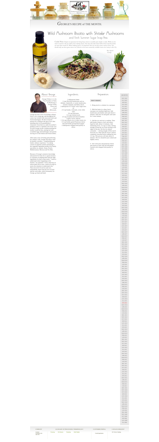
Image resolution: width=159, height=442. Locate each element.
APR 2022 (124, 112)
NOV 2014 (124, 292)
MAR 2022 (124, 114)
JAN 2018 (124, 215)
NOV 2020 (124, 147)
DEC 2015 (124, 266)
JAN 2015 (124, 288)
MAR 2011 (124, 382)
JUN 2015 (124, 278)
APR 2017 (124, 234)
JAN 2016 (124, 264)
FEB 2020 (124, 165)
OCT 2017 (124, 222)
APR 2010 (124, 404)
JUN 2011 (124, 375)
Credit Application (99, 433)
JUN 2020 (124, 157)
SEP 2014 (124, 297)
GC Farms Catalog (116, 432)
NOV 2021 (124, 122)
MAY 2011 (124, 378)
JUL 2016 (124, 252)
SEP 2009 (124, 418)
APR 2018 (124, 209)
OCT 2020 (124, 149)
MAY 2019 (124, 183)
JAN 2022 (124, 118)
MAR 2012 (124, 357)
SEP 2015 (124, 272)
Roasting (68, 432)
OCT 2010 (124, 392)
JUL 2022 (124, 106)
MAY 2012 (124, 353)
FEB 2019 (124, 189)
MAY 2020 (124, 159)
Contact (37, 432)
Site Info (38, 434)
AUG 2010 (124, 396)
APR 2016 (124, 258)
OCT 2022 (124, 100)
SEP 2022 (124, 102)
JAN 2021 (124, 143)
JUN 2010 (124, 400)
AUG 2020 (124, 153)
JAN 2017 (124, 240)
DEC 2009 (124, 412)
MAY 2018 (124, 207)
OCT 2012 (124, 343)
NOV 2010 (124, 390)
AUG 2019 (124, 177)
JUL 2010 (124, 398)
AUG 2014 (124, 299)
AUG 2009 (124, 420)
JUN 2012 (124, 351)
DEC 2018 (124, 193)
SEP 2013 (124, 321)
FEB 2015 (124, 286)
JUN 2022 (124, 108)
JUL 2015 (124, 276)
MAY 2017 (124, 232)
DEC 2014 (124, 290)
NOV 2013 (124, 317)
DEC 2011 (124, 363)
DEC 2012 (124, 339)
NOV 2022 (124, 98)
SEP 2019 (124, 175)
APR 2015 (124, 282)
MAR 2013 (124, 333)
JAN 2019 (124, 191)
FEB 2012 (124, 359)
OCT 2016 (124, 246)
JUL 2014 (124, 301)
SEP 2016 (124, 248)
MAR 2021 (124, 139)
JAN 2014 (124, 313)
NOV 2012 (124, 341)
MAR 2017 (124, 236)
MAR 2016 (124, 260)
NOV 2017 (124, 220)
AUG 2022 (124, 104)
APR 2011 (124, 380)
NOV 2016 (124, 244)
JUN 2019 (124, 181)
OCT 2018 (124, 197)
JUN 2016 (124, 254)
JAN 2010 (124, 410)
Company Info (39, 433)
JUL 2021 (124, 130)
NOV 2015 (124, 268)
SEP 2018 (124, 199)
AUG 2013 (124, 323)
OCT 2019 (124, 173)
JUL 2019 (124, 179)
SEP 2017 (124, 224)
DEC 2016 (124, 242)
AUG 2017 (124, 226)
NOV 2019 (124, 171)
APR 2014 (124, 307)
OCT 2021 (124, 124)
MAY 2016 (124, 256)
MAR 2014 (124, 309)
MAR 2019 (124, 187)
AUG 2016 (124, 250)
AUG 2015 (124, 274)
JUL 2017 (124, 228)
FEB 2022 (124, 116)
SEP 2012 (124, 345)
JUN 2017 (124, 230)
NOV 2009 (124, 414)
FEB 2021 (124, 141)
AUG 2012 (124, 347)
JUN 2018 (124, 205)
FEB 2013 (124, 335)
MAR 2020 (124, 163)
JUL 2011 (124, 373)
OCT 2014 (124, 294)
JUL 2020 (124, 155)
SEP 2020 (124, 151)
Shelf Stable (77, 432)
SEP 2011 (124, 369)
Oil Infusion (60, 432)
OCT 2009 (124, 416)
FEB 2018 (124, 213)
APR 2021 (124, 137)
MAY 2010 (124, 402)
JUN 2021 (124, 132)
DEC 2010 (124, 388)
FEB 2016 (124, 262)
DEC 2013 (124, 315)
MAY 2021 (124, 134)
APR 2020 (124, 161)
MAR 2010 (124, 406)
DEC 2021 (124, 120)
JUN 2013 (124, 327)
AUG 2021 (124, 128)
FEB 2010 (124, 408)
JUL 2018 (124, 203)
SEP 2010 (124, 394)
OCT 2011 (124, 367)
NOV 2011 (124, 365)
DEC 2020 (124, 145)
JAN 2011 (124, 386)
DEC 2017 (124, 218)
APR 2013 (124, 331)
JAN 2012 (124, 361)
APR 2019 (124, 185)
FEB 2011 (124, 384)
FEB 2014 (124, 311)
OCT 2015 (124, 270)
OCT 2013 (124, 319)
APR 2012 (124, 355)
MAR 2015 (124, 284)
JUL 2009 (124, 422)
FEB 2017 (124, 238)
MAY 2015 (124, 280)
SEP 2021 (124, 126)
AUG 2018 (124, 201)
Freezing (52, 432)
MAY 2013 (124, 329)
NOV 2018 (124, 195)
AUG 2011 (124, 371)
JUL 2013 (124, 325)
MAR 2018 (124, 211)
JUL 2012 (124, 349)
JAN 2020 (124, 167)
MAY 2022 (124, 110)
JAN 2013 (124, 337)
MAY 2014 (124, 305)
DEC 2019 (124, 169)
